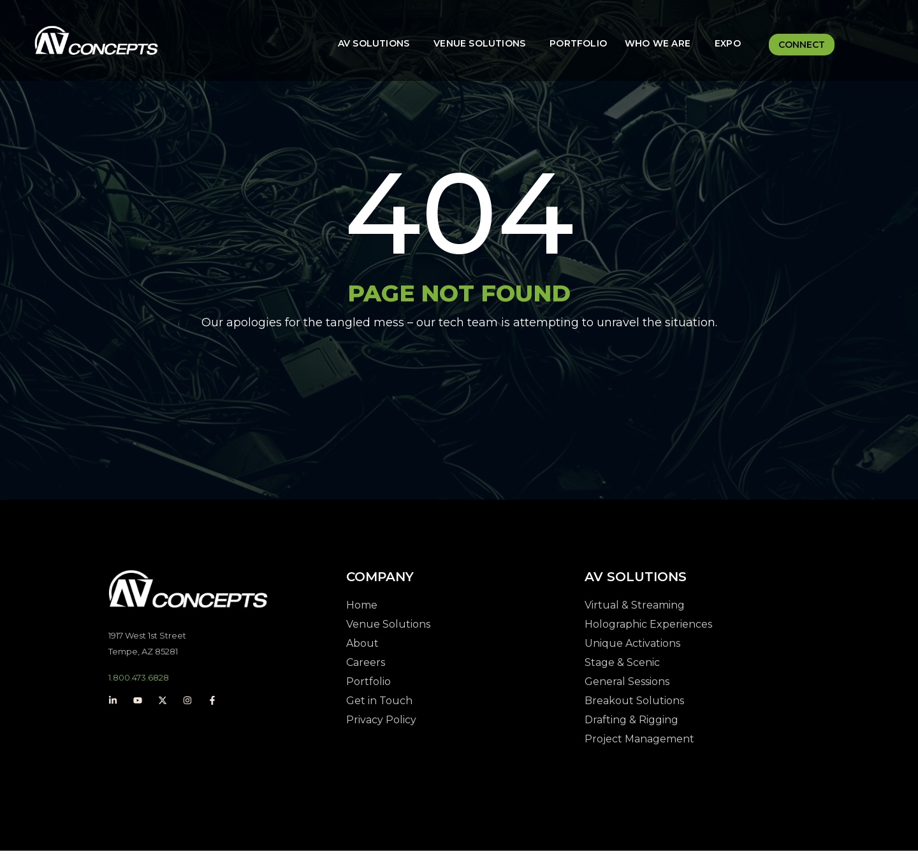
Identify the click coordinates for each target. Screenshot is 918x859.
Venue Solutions (479, 43)
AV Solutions (373, 43)
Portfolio (578, 43)
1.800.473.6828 (138, 686)
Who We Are (657, 43)
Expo (728, 43)
